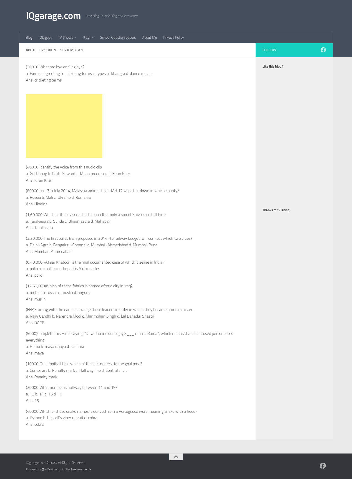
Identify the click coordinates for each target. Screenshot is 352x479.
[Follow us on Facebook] (323, 50)
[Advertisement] (64, 126)
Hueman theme (81, 469)
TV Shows (65, 37)
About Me (149, 37)
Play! (86, 37)
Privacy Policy (173, 37)
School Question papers (118, 37)
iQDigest (45, 37)
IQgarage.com (53, 15)
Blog (29, 37)
